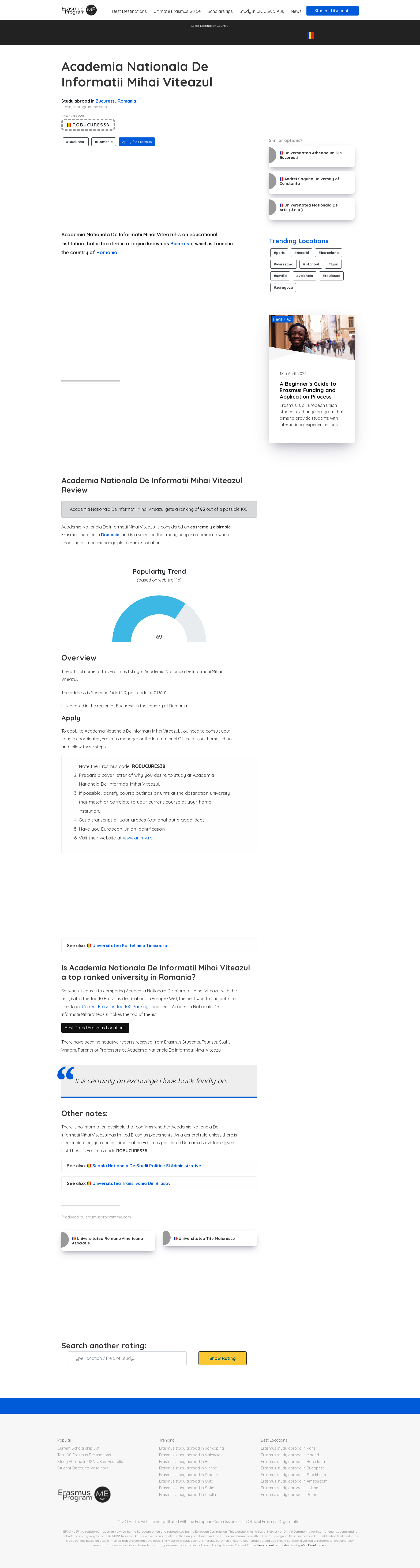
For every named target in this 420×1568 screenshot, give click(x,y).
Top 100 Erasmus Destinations (84, 1455)
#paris (279, 252)
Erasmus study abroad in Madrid (290, 1455)
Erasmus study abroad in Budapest (292, 1468)
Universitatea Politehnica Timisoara (127, 945)
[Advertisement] (159, 187)
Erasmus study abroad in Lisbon (289, 1488)
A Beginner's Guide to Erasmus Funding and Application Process (308, 390)
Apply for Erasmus (137, 142)
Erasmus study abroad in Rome (289, 1494)
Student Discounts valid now (82, 1468)
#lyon (333, 264)
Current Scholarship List (78, 1448)
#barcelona (328, 252)
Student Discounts (332, 10)
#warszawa (283, 264)
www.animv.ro (138, 838)
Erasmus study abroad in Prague (188, 1474)
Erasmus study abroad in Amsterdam (294, 1481)
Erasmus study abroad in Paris (288, 1448)
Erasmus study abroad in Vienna (188, 1468)
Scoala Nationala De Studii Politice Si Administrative (144, 1165)
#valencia (304, 275)
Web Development (314, 1545)
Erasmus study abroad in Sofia (186, 1488)
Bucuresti (105, 101)
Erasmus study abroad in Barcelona (293, 1461)
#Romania (103, 142)
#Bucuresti (75, 142)
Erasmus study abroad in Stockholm (293, 1474)
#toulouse (331, 275)
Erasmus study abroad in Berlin (187, 1461)
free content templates (273, 1545)
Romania (127, 101)
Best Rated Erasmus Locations (95, 1027)
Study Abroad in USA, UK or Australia (90, 1461)
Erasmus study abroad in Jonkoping (191, 1448)
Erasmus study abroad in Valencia (189, 1455)
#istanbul (311, 264)
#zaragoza (283, 287)
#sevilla (280, 275)
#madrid (301, 252)
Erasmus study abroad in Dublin (187, 1494)
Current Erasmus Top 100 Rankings (116, 1006)
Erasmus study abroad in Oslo (186, 1481)
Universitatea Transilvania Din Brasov (129, 1183)
